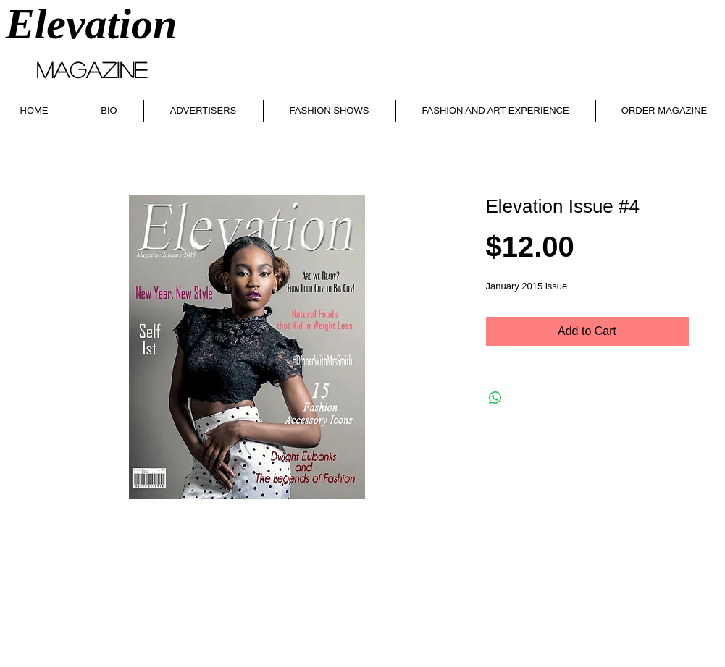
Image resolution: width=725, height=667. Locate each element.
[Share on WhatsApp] (495, 398)
